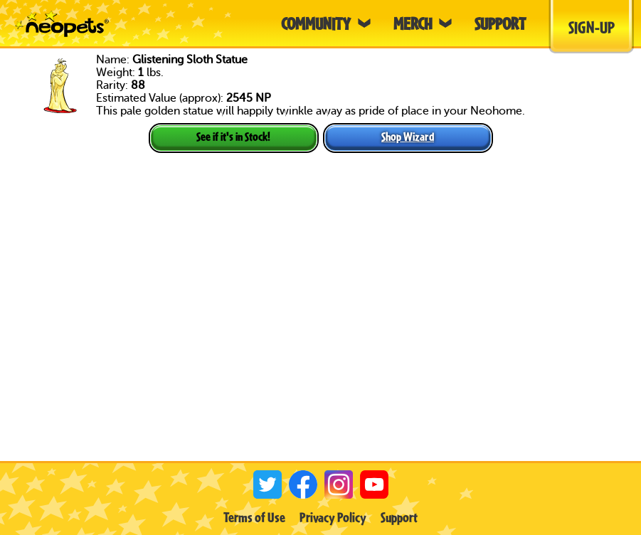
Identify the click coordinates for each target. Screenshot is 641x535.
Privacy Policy (333, 517)
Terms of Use (254, 517)
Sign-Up (591, 27)
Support (399, 517)
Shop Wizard (407, 136)
